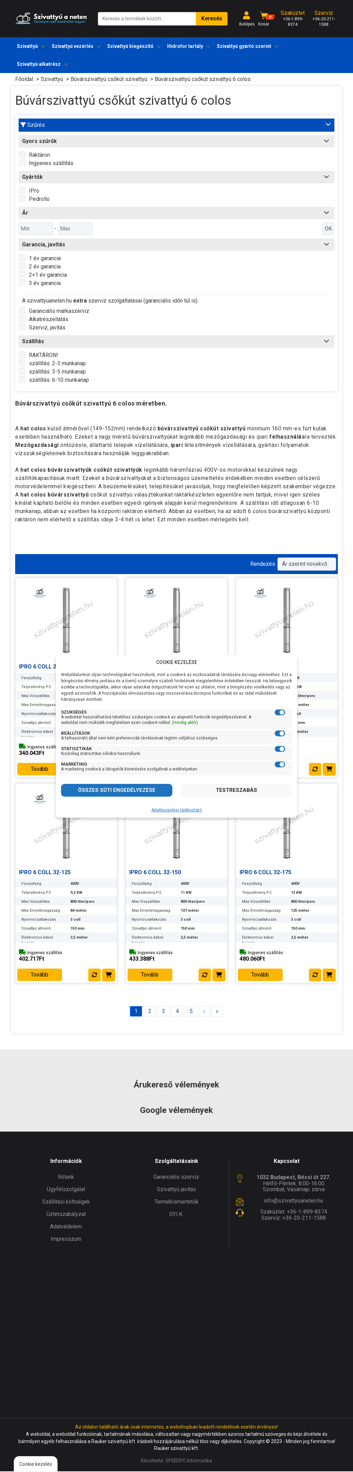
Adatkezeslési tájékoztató (176, 810)
